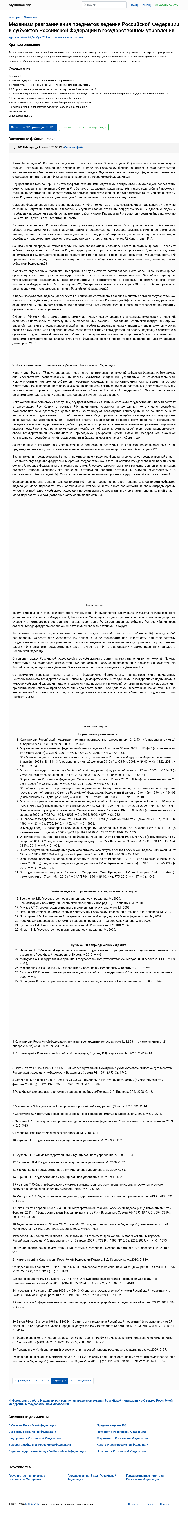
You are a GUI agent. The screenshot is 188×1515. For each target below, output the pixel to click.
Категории (14, 17)
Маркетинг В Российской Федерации (122, 1438)
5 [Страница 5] (71, 1380)
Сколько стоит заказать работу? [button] (84, 127)
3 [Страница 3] (48, 1380)
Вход (134, 5)
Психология (30, 17)
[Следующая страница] (84, 1381)
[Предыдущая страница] (22, 1381)
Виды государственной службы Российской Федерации (47, 1451)
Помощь (146, 5)
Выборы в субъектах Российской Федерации (40, 1444)
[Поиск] (104, 4)
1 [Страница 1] (36, 1380)
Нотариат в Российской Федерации (121, 1432)
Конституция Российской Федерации (122, 1444)
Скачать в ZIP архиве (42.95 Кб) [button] (33, 127)
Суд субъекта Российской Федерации (35, 1438)
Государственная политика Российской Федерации (145, 1477)
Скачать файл (74, 147)
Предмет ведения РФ (111, 1425)
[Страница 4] (59, 1381)
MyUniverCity (32, 1504)
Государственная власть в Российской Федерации (27, 1477)
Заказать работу (166, 5)
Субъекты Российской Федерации (32, 1425)
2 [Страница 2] (42, 1380)
